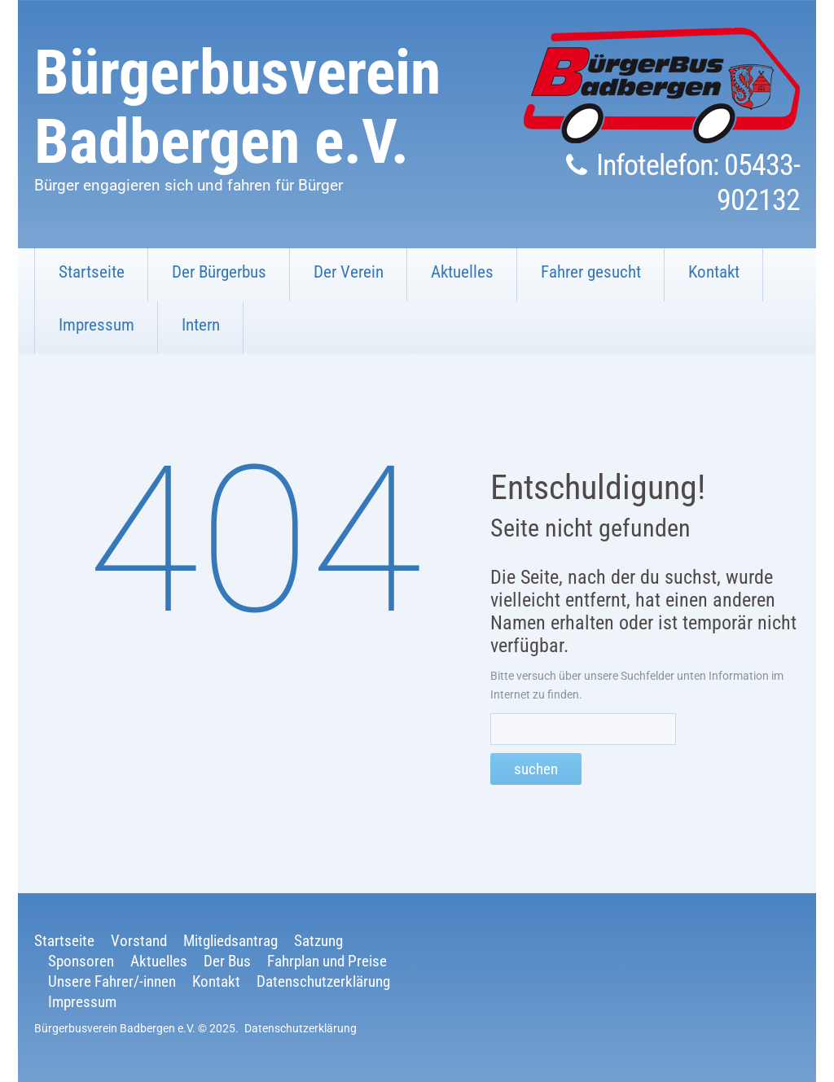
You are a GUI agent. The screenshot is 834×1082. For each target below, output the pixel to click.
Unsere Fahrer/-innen (112, 981)
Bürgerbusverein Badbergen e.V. (237, 107)
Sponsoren (81, 961)
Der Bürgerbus (219, 272)
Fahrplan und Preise (327, 961)
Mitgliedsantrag (230, 940)
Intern (201, 325)
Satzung (318, 940)
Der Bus (227, 961)
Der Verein (349, 272)
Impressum (96, 325)
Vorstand (139, 940)
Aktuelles (462, 272)
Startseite (92, 272)
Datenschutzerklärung (323, 981)
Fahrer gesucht (591, 272)
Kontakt (714, 272)
